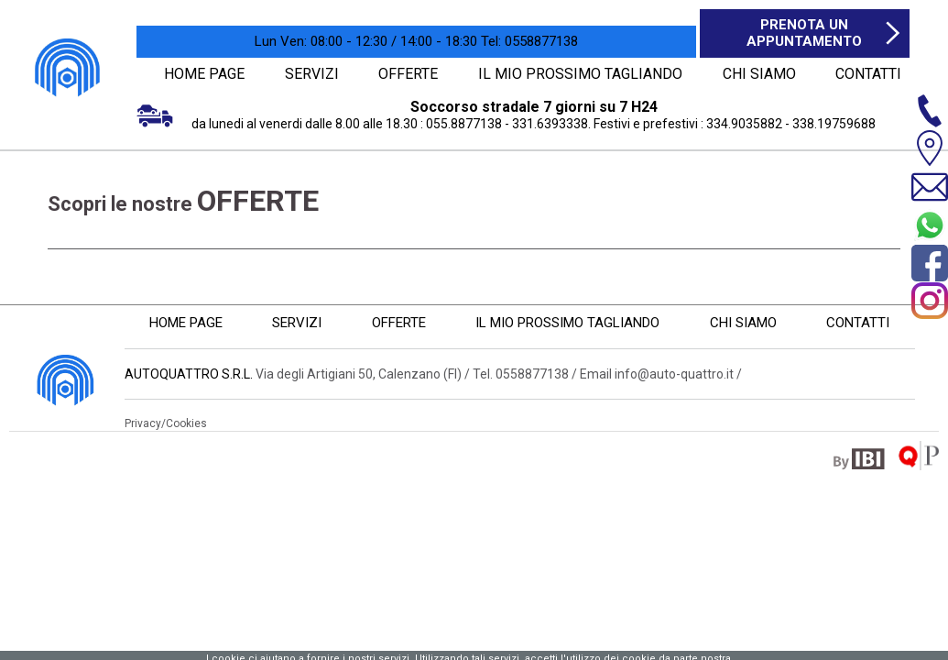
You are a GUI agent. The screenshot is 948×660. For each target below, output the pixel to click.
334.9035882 (744, 123)
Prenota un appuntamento (804, 33)
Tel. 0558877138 (521, 373)
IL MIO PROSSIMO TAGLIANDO (580, 73)
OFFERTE (414, 73)
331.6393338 (550, 123)
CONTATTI (866, 73)
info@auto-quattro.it (674, 373)
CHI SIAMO (753, 73)
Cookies (186, 422)
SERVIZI (314, 73)
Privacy (143, 422)
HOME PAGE (204, 73)
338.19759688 (834, 123)
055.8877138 (464, 123)
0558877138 (529, 41)
